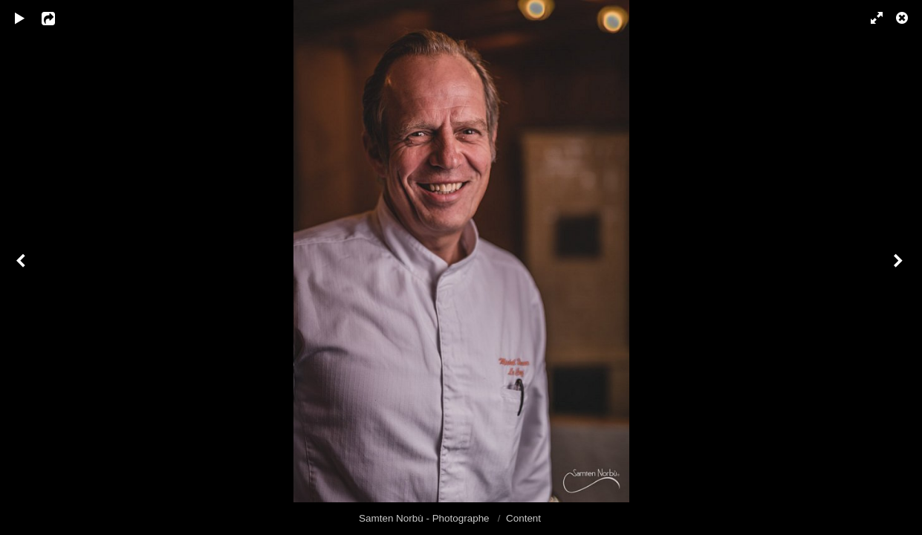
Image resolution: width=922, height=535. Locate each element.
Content (523, 518)
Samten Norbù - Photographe (425, 518)
